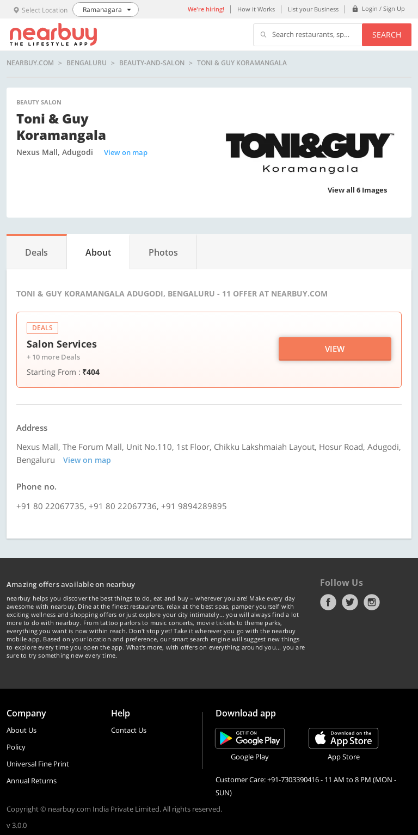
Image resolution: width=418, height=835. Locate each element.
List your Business (313, 9)
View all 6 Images (357, 190)
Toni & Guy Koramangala (242, 63)
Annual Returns (32, 780)
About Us (21, 730)
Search (386, 34)
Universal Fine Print (38, 764)
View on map (125, 152)
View (335, 348)
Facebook (328, 602)
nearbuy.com (30, 63)
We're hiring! (206, 9)
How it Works (256, 9)
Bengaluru (86, 63)
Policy (16, 747)
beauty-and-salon (152, 63)
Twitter (350, 602)
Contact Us (128, 730)
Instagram (372, 602)
